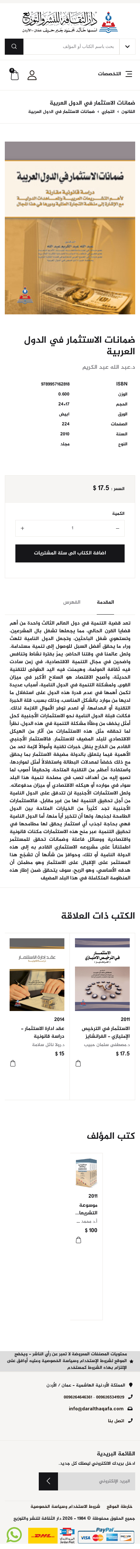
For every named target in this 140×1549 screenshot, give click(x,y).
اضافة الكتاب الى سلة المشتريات (70, 553)
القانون (127, 112)
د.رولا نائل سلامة (48, 1045)
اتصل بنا (116, 1421)
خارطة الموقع (120, 1507)
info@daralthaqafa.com (96, 1409)
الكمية (118, 514)
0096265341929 (110, 1397)
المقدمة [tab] (105, 602)
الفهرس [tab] (71, 602)
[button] (114, 77)
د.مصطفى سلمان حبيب (107, 1045)
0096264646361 (78, 1397)
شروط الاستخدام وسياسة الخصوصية (65, 1507)
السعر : (118, 489)
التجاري (107, 112)
